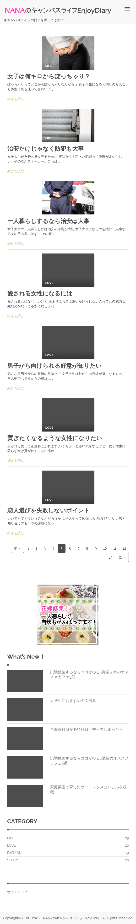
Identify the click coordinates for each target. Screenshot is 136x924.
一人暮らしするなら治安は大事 (48, 221)
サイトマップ (17, 892)
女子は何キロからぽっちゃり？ (48, 76)
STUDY (12, 860)
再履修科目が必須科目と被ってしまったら (86, 729)
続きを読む (15, 99)
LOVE (11, 845)
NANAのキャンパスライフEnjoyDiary (71, 918)
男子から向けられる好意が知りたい (54, 365)
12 (124, 548)
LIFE (10, 838)
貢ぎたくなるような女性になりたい (54, 438)
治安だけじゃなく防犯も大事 (45, 148)
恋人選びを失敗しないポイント (48, 510)
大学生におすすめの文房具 (73, 700)
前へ (17, 548)
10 (105, 548)
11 (114, 548)
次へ (122, 557)
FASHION (14, 852)
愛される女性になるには (39, 293)
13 (110, 557)
